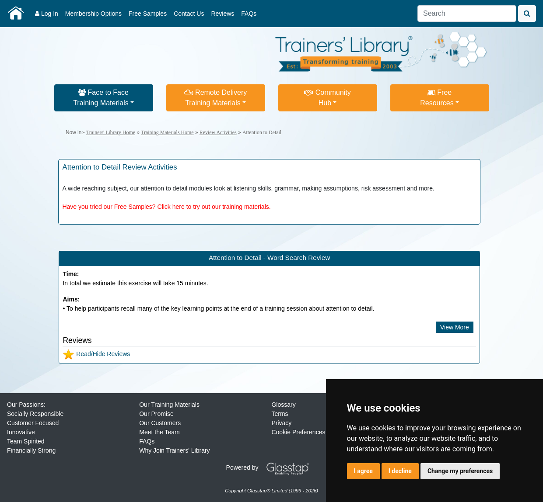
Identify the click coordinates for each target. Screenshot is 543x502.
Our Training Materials (169, 404)
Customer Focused (33, 422)
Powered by (270, 467)
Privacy (281, 422)
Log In (46, 13)
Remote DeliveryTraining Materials (215, 98)
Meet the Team (159, 432)
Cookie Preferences (298, 432)
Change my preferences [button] (460, 470)
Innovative (21, 432)
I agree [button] (363, 470)
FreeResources (436, 98)
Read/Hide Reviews (96, 353)
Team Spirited (26, 441)
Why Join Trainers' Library (174, 450)
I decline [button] (400, 470)
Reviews (222, 13)
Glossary (283, 404)
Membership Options (93, 13)
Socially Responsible (35, 413)
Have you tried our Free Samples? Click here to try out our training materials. (166, 206)
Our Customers (160, 422)
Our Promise (156, 413)
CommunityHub (327, 98)
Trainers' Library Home (110, 132)
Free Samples (148, 13)
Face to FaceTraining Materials (101, 98)
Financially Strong (31, 450)
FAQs (248, 13)
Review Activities (218, 132)
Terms (279, 413)
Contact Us (189, 13)
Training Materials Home (167, 132)
